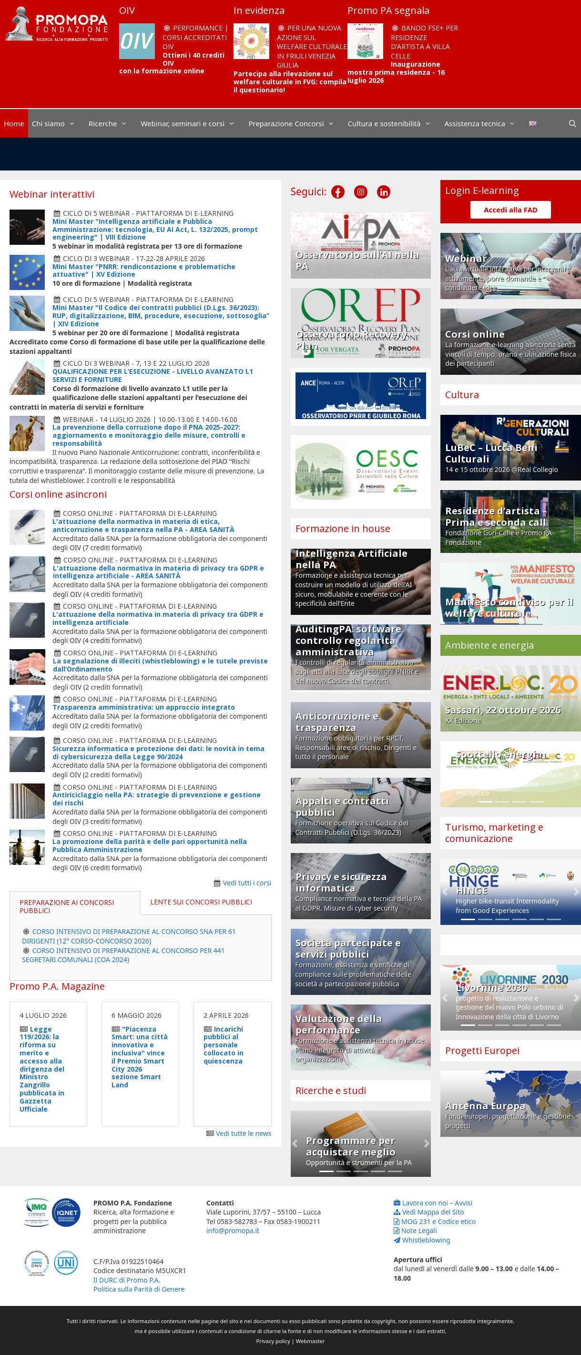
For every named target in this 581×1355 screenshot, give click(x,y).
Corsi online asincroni (58, 494)
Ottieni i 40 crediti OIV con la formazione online (171, 63)
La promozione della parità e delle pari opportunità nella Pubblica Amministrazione (149, 845)
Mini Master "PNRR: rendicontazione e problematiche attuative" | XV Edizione (143, 270)
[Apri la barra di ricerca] (572, 123)
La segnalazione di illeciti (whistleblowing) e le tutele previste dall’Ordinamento (160, 664)
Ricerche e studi (331, 1090)
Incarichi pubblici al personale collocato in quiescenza (224, 1044)
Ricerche (113, 123)
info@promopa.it (232, 1230)
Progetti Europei (482, 1050)
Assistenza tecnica (485, 123)
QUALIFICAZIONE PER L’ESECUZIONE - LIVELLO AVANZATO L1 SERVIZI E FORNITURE (152, 375)
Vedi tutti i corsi (247, 882)
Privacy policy (273, 1341)
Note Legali (415, 1230)
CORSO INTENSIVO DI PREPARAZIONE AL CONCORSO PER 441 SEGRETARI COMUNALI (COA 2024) (123, 955)
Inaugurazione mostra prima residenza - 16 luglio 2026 (396, 72)
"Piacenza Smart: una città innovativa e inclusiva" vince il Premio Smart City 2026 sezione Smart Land (140, 1057)
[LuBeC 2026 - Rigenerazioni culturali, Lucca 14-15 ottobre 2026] (290, 154)
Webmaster (310, 1341)
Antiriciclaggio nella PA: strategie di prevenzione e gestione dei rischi (156, 798)
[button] (295, 1144)
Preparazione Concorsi (296, 123)
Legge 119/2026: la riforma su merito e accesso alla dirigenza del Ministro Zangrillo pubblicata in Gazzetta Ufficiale (42, 1069)
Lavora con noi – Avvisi (433, 1202)
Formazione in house (343, 528)
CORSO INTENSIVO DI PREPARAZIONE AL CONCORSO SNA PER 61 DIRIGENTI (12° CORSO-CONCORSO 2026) (129, 936)
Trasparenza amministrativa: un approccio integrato (143, 707)
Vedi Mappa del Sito (429, 1211)
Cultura (462, 394)
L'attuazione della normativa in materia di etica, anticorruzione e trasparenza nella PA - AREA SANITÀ (143, 525)
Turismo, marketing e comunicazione (494, 833)
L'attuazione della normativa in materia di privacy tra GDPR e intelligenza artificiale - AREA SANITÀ (158, 572)
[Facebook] (338, 184)
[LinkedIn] (383, 184)
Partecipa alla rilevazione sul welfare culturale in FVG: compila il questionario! (290, 81)
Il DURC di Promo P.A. (126, 1280)
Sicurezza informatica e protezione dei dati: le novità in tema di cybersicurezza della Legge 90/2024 (158, 752)
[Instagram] (360, 184)
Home (14, 123)
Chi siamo (58, 123)
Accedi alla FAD (511, 209)
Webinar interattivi (52, 194)
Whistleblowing (422, 1240)
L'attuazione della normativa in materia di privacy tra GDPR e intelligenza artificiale (158, 618)
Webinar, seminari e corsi (193, 123)
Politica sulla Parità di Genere (138, 1289)
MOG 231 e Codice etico (435, 1221)
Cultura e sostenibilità (394, 123)
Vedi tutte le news (243, 1133)
